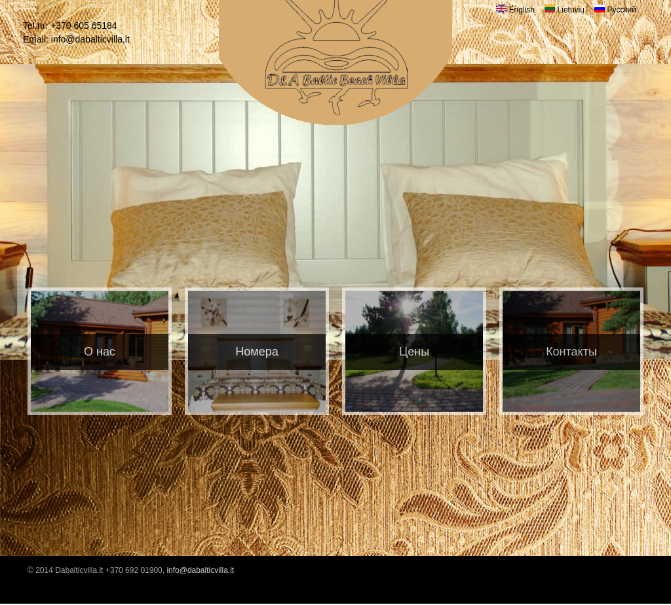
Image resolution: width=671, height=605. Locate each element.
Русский (615, 9)
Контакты (571, 351)
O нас (99, 351)
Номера (256, 351)
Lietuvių (565, 9)
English (515, 9)
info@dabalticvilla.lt (90, 39)
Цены (414, 351)
